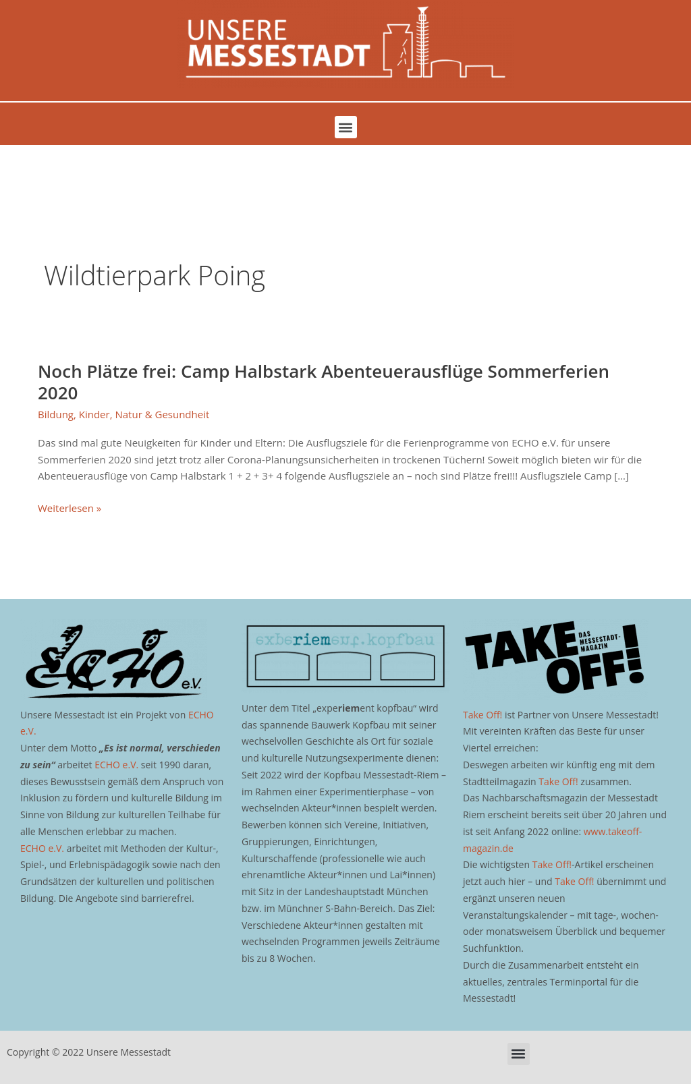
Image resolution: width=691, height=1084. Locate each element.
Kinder (94, 414)
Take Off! (482, 714)
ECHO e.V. (116, 764)
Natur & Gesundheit (162, 414)
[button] (346, 127)
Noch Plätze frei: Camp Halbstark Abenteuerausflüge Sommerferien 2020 (323, 382)
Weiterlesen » (69, 507)
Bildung (56, 414)
